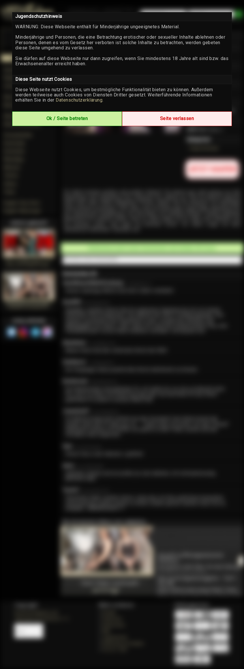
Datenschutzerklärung (79, 100)
